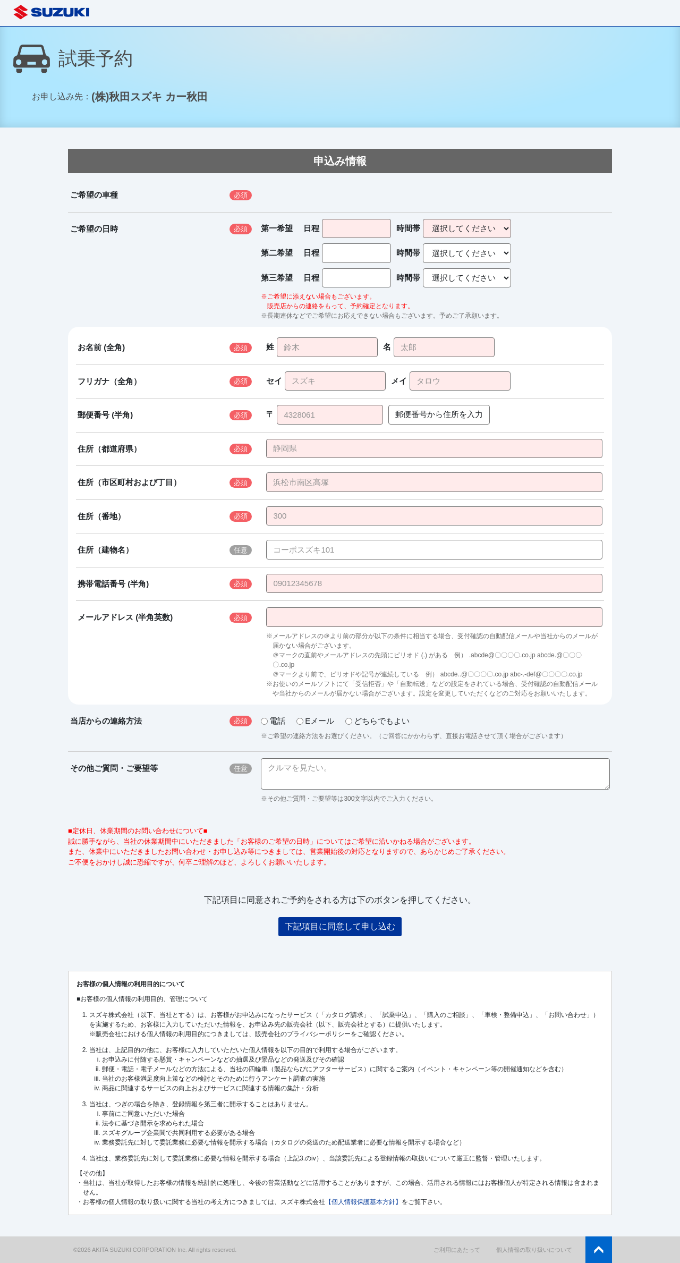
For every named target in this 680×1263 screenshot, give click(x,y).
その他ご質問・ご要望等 (114, 768)
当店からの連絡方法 (106, 720)
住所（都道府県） (109, 448)
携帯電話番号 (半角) (113, 583)
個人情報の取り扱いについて (534, 1250)
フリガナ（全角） (109, 381)
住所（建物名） (105, 549)
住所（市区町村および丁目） (129, 482)
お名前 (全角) (101, 347)
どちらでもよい (377, 720)
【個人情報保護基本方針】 (363, 1202)
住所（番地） (101, 516)
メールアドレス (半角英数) (125, 617)
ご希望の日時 (94, 228)
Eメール (315, 720)
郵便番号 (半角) (105, 414)
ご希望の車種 (94, 194)
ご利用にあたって (457, 1250)
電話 (273, 720)
